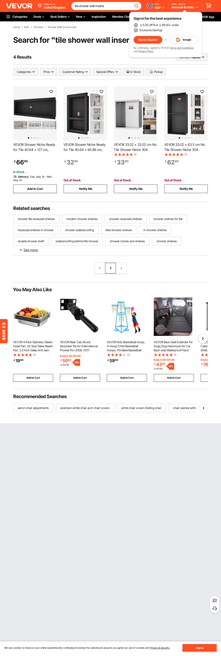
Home (16, 27)
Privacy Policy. (146, 51)
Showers (38, 27)
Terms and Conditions (182, 47)
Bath (26, 27)
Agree (199, 647)
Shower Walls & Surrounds (62, 27)
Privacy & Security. (160, 647)
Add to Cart (35, 189)
